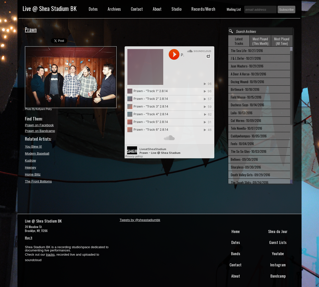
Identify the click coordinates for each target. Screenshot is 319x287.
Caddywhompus (249, 136)
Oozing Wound (247, 81)
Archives (114, 9)
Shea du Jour (278, 231)
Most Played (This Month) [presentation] (260, 41)
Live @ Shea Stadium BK (49, 8)
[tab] (239, 41)
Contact (137, 9)
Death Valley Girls (250, 174)
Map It (28, 237)
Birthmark (245, 89)
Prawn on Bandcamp (40, 131)
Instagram (278, 265)
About (157, 9)
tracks (50, 254)
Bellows (244, 159)
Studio (176, 9)
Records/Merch (203, 9)
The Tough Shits (249, 182)
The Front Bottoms (38, 181)
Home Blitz (33, 174)
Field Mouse (246, 97)
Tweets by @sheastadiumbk (140, 220)
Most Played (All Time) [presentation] (281, 41)
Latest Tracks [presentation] (239, 41)
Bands (235, 253)
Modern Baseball (37, 153)
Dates (93, 9)
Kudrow (30, 160)
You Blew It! (33, 146)
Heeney (30, 167)
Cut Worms (246, 120)
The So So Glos (248, 151)
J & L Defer (246, 58)
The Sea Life (247, 50)
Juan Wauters (247, 66)
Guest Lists (278, 242)
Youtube (278, 253)
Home (236, 231)
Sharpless (246, 167)
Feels (242, 143)
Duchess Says (247, 105)
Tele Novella (246, 128)
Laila (241, 113)
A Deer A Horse (248, 74)
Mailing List (234, 9)
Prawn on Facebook (39, 125)
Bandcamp (278, 276)
